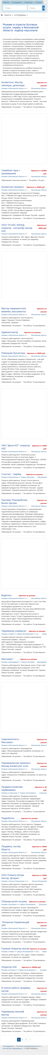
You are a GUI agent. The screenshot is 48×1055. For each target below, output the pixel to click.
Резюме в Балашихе (9, 904)
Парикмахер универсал (13, 631)
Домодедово (42, 662)
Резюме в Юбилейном (9, 477)
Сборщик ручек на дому (14, 901)
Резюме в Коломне (8, 970)
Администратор (9, 332)
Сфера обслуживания (29, 477)
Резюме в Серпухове (9, 793)
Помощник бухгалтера (13, 353)
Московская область (39, 88)
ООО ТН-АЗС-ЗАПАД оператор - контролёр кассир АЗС (16, 228)
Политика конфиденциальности (28, 1046)
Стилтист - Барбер (11, 474)
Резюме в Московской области (13, 88)
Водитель (6, 595)
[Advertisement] (24, 138)
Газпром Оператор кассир (15, 948)
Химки (44, 634)
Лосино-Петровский (39, 881)
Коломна (43, 970)
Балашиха (43, 904)
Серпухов (43, 793)
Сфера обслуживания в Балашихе (33, 904)
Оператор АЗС (9, 967)
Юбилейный (42, 477)
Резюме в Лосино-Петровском (12, 881)
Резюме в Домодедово (10, 662)
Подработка (7, 818)
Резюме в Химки (7, 634)
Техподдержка (8, 1046)
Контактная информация (12, 1048)
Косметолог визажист (12, 187)
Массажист (7, 659)
